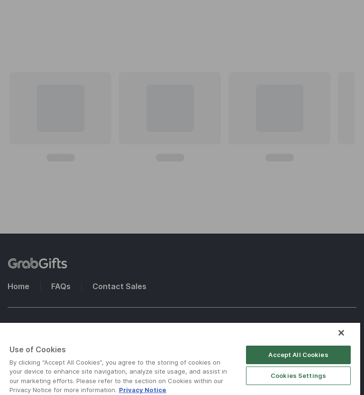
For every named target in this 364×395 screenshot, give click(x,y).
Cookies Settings (298, 375)
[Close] (341, 333)
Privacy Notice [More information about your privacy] (142, 390)
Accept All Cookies (298, 354)
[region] (180, 359)
